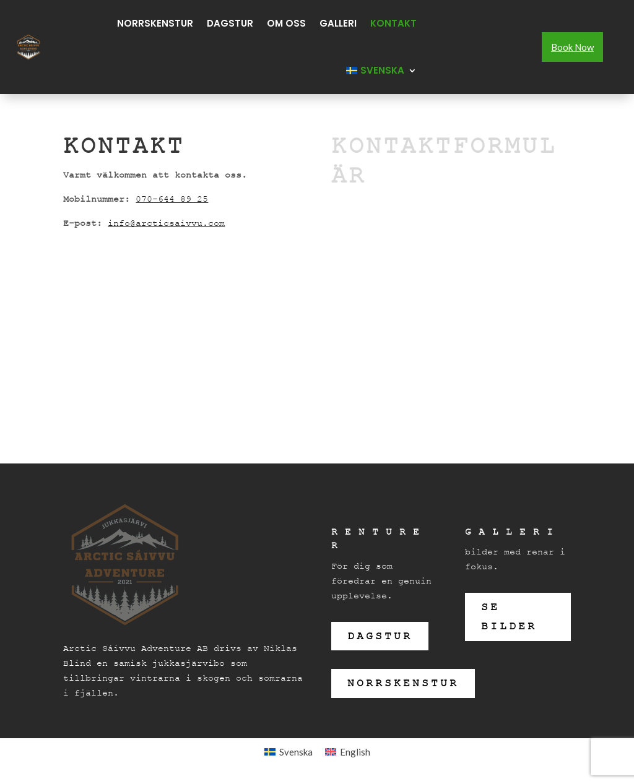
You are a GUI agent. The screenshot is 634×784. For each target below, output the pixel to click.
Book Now (572, 47)
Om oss (286, 23)
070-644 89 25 (172, 199)
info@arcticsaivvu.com (166, 223)
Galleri (338, 23)
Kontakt (393, 23)
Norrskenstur (155, 23)
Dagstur (230, 23)
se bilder (509, 616)
